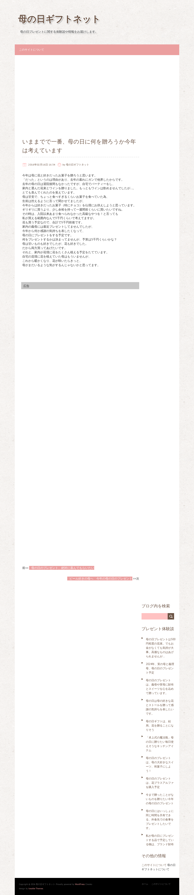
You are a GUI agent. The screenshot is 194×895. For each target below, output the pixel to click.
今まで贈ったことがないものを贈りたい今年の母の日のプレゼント (160, 799)
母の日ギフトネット (59, 19)
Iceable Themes (35, 888)
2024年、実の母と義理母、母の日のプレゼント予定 (160, 668)
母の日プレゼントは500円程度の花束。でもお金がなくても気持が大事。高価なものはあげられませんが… (160, 647)
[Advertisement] (97, 93)
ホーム (145, 884)
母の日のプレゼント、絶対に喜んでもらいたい (62, 568)
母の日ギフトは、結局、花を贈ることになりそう (160, 725)
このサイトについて (31, 49)
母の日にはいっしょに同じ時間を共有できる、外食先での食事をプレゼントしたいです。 (160, 819)
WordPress (79, 884)
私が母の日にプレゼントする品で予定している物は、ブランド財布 (160, 840)
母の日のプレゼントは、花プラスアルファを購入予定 (160, 783)
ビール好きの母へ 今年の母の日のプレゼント (100, 578)
